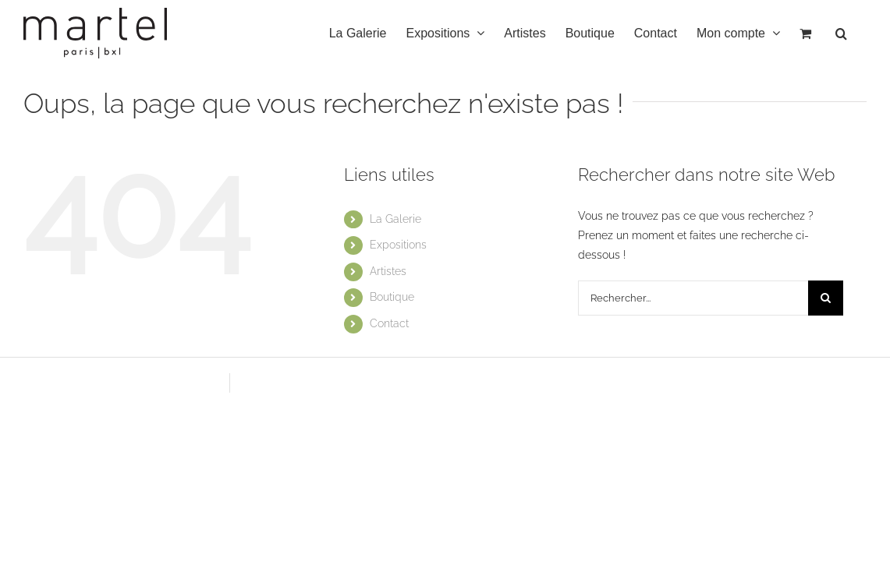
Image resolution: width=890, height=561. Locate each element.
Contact (389, 323)
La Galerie (395, 219)
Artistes (388, 271)
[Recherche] (825, 298)
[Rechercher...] (693, 298)
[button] (861, 33)
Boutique (392, 297)
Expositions (398, 244)
